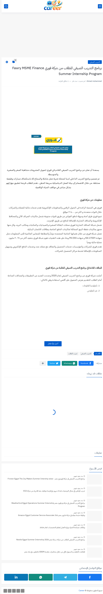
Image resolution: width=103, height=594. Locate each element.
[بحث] (5, 6)
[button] (84, 363)
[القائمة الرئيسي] (98, 6)
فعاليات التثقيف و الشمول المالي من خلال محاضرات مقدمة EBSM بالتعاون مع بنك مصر (53, 551)
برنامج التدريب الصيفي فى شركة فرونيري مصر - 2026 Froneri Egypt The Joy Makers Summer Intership (44, 478)
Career (80, 590)
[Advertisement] (51, 36)
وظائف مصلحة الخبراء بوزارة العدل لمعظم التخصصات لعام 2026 (60, 527)
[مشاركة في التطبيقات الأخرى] (41, 363)
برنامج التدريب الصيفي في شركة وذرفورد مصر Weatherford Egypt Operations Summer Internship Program (46, 505)
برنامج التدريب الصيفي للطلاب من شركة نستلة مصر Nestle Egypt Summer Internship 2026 (49, 539)
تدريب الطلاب (71, 353)
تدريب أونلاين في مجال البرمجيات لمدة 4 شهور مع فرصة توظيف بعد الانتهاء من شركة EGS (52, 491)
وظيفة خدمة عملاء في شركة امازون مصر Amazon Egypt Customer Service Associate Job (50, 515)
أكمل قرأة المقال (51, 343)
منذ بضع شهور (76, 476)
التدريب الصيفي (93, 62)
